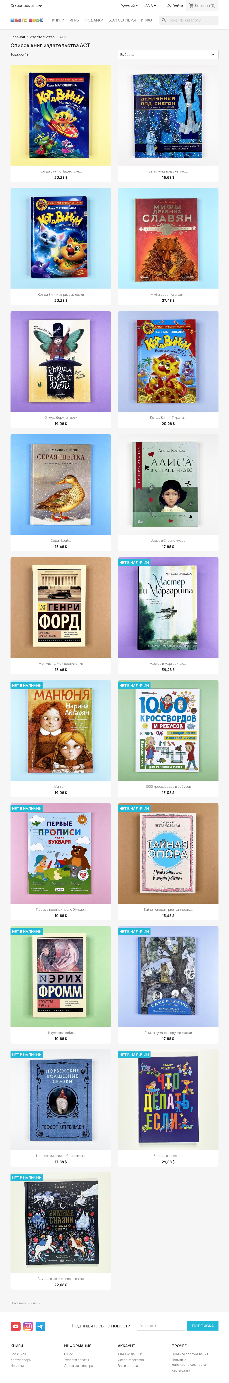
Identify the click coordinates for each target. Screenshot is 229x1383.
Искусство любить (61, 1033)
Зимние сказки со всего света (61, 1279)
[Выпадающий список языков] (130, 6)
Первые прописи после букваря (61, 909)
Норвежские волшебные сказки (60, 1156)
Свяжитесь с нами (26, 5)
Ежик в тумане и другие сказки (168, 1033)
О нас (68, 1354)
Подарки (94, 20)
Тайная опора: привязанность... (168, 909)
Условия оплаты (76, 1360)
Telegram (40, 1326)
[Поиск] (188, 20)
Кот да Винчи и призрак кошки (61, 294)
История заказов (131, 1360)
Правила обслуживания (190, 1354)
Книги (58, 20)
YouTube (16, 1326)
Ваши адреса (128, 1366)
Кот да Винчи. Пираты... (168, 417)
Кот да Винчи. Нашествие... (61, 171)
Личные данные (130, 1354)
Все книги (18, 1354)
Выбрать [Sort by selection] (168, 54)
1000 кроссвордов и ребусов (168, 786)
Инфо (146, 20)
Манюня (60, 786)
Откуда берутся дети (61, 417)
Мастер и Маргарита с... (168, 663)
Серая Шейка (61, 540)
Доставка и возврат (79, 1366)
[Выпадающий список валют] (150, 6)
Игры (75, 20)
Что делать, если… (168, 1156)
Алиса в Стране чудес (168, 540)
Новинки (17, 1366)
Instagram (28, 1326)
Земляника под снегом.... (168, 171)
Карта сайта (181, 1370)
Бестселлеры (122, 20)
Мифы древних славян (168, 294)
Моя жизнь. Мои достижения (61, 663)
